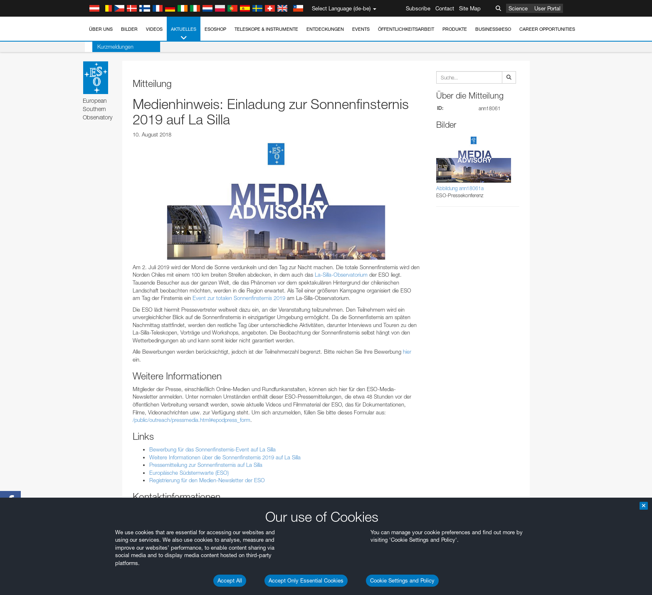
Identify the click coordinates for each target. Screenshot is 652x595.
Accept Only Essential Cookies (306, 580)
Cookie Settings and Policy (402, 580)
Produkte (454, 29)
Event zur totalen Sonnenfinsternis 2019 (239, 298)
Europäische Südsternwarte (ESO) (189, 472)
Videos (154, 29)
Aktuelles (183, 34)
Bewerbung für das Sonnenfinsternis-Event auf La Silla (212, 449)
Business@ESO (493, 29)
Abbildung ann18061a (460, 188)
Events (361, 29)
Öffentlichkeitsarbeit (406, 29)
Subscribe (418, 8)
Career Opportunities (547, 29)
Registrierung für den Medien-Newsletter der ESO (207, 480)
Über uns (101, 29)
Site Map (470, 8)
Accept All (229, 580)
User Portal (547, 8)
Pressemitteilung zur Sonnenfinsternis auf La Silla (205, 464)
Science (518, 8)
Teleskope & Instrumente (266, 29)
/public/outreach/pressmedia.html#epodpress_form (191, 419)
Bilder (129, 29)
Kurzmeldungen (108, 46)
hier (407, 351)
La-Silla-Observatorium (341, 274)
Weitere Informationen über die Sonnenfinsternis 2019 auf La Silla (225, 457)
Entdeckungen (325, 29)
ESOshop (215, 29)
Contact (444, 8)
